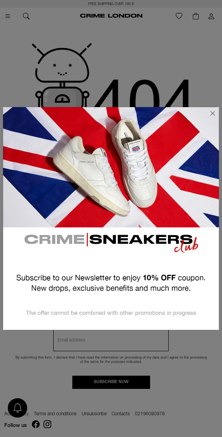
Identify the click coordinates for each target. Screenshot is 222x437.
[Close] (213, 113)
